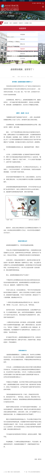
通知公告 (22, 44)
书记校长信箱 (21, 0)
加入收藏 (34, 3)
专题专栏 (21, 23)
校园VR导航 (39, 3)
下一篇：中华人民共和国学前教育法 (32, 471)
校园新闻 (4, 0)
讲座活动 (22, 53)
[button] (43, 3)
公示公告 (22, 58)
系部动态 (22, 39)
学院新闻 (22, 34)
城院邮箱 (30, 0)
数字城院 (13, 0)
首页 (11, 23)
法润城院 (26, 23)
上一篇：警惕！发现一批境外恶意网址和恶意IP (12, 471)
